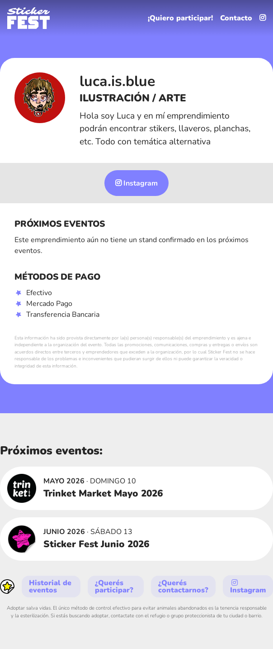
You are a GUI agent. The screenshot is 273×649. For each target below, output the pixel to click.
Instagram (136, 183)
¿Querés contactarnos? (183, 586)
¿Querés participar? (114, 586)
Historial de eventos (50, 586)
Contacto (236, 18)
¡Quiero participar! (180, 18)
